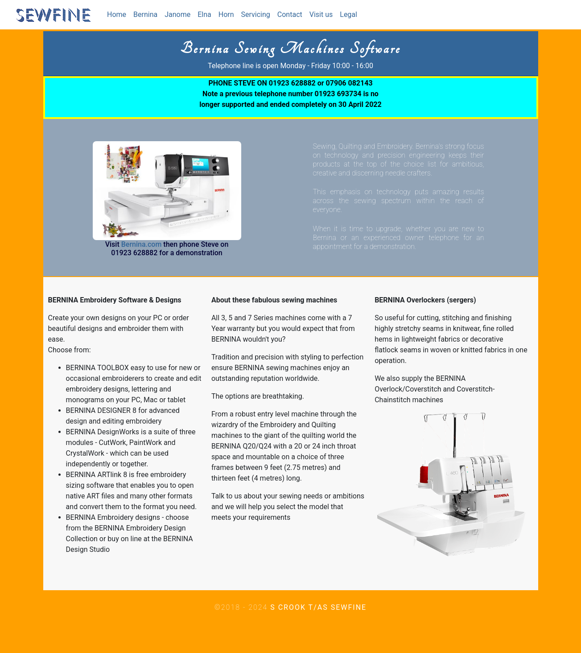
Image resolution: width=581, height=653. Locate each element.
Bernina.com (141, 244)
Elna (204, 14)
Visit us (321, 14)
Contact (289, 14)
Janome (177, 14)
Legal (348, 14)
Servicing (255, 14)
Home (118, 14)
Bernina (145, 14)
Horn (226, 14)
